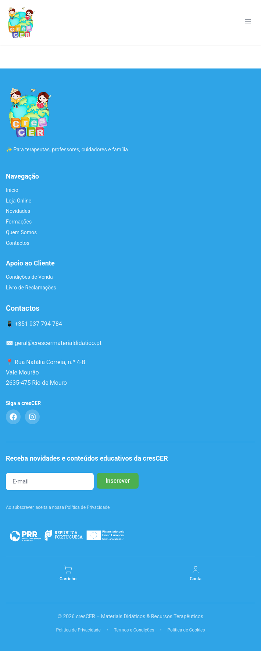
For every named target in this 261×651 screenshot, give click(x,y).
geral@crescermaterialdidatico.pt (58, 342)
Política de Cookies (186, 630)
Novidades (18, 211)
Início (12, 190)
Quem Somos (21, 232)
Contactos (17, 243)
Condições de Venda (29, 277)
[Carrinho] (68, 573)
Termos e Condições (134, 630)
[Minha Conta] (195, 573)
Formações (19, 222)
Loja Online (18, 201)
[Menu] (247, 22)
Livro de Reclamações (31, 288)
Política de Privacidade (78, 630)
